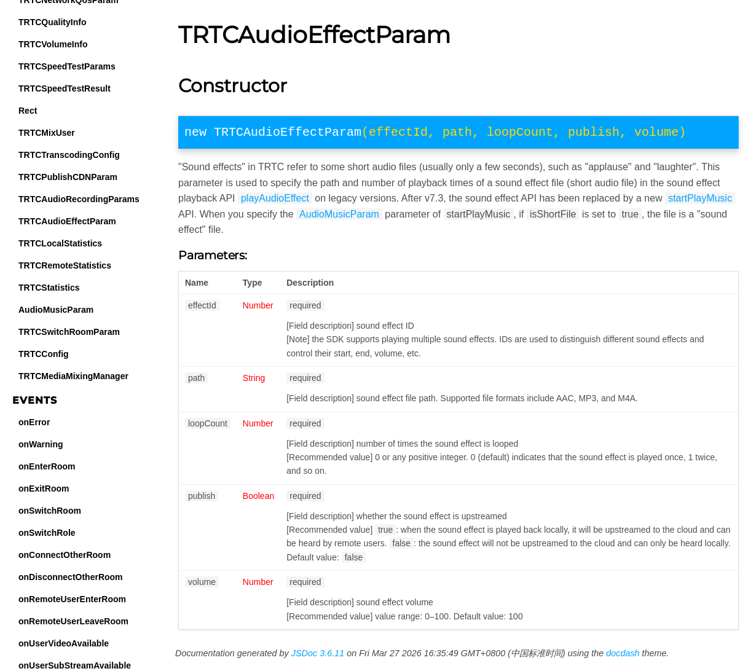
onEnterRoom (47, 466)
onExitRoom (43, 488)
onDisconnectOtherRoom (70, 577)
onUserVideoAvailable (63, 643)
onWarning (40, 444)
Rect (27, 111)
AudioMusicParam (55, 310)
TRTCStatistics (49, 287)
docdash (622, 656)
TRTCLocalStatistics (60, 243)
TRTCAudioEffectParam (67, 221)
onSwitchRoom (49, 511)
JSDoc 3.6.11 (317, 656)
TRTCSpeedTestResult (64, 88)
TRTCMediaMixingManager (73, 376)
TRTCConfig (43, 354)
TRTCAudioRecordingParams (79, 199)
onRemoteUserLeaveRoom (73, 621)
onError (34, 422)
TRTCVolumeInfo (53, 44)
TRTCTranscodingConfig (69, 155)
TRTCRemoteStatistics (64, 265)
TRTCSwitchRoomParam (69, 332)
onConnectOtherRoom (64, 555)
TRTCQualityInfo (52, 22)
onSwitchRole (47, 533)
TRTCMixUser (46, 133)
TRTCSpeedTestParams (67, 66)
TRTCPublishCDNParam (67, 177)
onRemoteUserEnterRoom (72, 599)
